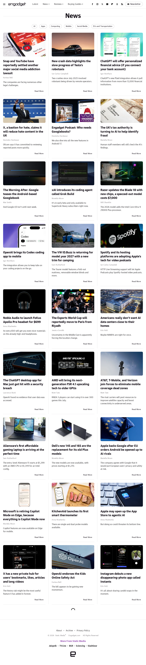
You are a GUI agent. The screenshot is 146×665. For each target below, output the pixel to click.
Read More (39, 91)
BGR (71, 646)
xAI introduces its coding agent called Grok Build (72, 192)
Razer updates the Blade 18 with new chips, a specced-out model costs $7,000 (121, 194)
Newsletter (134, 4)
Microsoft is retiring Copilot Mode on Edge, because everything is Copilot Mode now (24, 515)
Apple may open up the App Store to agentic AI (118, 513)
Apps (43, 26)
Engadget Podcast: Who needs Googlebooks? (71, 129)
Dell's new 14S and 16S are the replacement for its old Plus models (71, 449)
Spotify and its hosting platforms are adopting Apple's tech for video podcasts (120, 256)
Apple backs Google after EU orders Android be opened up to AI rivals (121, 449)
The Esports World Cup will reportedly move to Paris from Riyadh (72, 322)
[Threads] (117, 4)
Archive (69, 631)
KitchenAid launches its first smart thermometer (70, 513)
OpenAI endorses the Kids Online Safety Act (69, 575)
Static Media (60, 635)
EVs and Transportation (102, 26)
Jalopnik (53, 646)
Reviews (58, 4)
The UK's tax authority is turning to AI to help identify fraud (119, 131)
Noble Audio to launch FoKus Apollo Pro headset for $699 (22, 320)
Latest (35, 4)
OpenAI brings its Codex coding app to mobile (23, 254)
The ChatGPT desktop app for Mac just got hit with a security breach (23, 384)
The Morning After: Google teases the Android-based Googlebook (20, 194)
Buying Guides (74, 4)
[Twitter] (102, 4)
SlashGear (92, 646)
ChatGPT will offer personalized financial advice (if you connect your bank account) (121, 65)
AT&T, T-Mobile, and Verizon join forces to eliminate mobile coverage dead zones (120, 384)
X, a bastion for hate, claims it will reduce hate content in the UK (23, 131)
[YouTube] (107, 4)
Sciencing (80, 646)
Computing (55, 26)
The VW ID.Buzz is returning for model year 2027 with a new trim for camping (72, 256)
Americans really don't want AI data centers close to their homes (120, 322)
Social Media (82, 26)
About (59, 631)
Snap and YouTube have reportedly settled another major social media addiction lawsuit (21, 67)
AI (34, 26)
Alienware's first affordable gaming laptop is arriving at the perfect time (23, 449)
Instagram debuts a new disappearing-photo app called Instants (120, 577)
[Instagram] (97, 4)
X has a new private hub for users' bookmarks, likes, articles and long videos (24, 577)
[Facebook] (92, 4)
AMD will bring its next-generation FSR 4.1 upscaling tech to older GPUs (70, 384)
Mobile (68, 26)
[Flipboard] (112, 4)
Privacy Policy (83, 631)
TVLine (63, 646)
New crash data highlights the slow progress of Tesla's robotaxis (71, 65)
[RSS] (122, 4)
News (45, 4)
